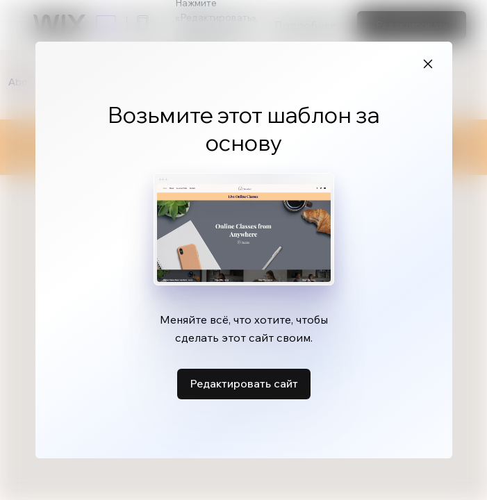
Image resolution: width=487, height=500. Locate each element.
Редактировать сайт (244, 379)
